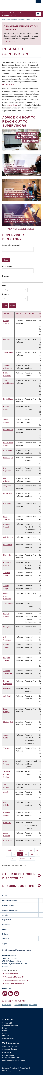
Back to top (7, 1005)
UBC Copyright (7, 1071)
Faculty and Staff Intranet (14, 983)
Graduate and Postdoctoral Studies (21, 950)
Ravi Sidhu (7, 450)
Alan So (6, 792)
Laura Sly (7, 688)
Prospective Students (19, 19)
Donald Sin (7, 545)
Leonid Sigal (8, 458)
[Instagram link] (4, 993)
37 (21, 854)
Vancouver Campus (9, 1046)
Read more (8, 41)
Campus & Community (10, 910)
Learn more (8, 84)
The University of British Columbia (15, 4)
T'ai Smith (7, 748)
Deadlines (6, 924)
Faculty (30, 314)
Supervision (6, 920)
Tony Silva (7, 486)
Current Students (8, 905)
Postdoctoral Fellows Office (15, 977)
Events (5, 1031)
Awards (5, 915)
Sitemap (17, 1005)
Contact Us (6, 966)
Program (6, 276)
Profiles (25, 1005)
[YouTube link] (16, 993)
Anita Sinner (8, 603)
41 (14, 858)
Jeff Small (7, 696)
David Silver (7, 493)
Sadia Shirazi (8, 352)
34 (38, 850)
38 (27, 854)
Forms (4, 929)
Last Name (7, 266)
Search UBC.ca (8, 1038)
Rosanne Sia (8, 430)
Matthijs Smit (8, 722)
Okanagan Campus (9, 1049)
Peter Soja (7, 823)
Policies (5, 934)
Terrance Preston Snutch (6, 774)
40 (38, 854)
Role (4, 286)
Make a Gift (6, 1036)
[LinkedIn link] (10, 993)
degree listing (12, 105)
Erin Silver (7, 504)
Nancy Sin (7, 555)
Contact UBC (7, 1023)
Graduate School (7, 19)
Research (33, 1005)
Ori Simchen (8, 537)
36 (15, 854)
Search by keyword (10, 245)
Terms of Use (24, 1068)
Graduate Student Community (16, 980)
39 (32, 854)
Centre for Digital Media (11, 1058)
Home (4, 896)
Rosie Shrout (8, 399)
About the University (10, 1025)
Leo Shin (6, 339)
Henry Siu (7, 627)
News (4, 1028)
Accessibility (18, 1071)
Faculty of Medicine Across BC (14, 1060)
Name (7, 314)
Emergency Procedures (10, 1068)
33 (32, 850)
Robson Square (8, 1055)
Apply (4, 944)
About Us (5, 939)
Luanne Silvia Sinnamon (7, 596)
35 (9, 854)
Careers (5, 1033)
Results (5, 294)
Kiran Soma (7, 840)
